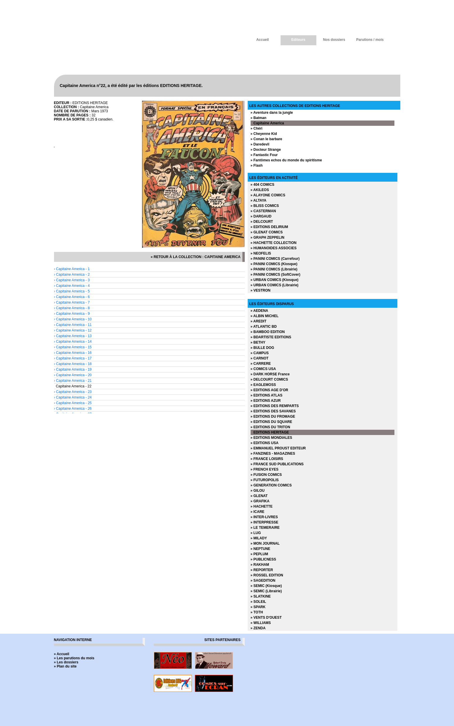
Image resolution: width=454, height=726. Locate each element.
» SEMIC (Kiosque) (266, 586)
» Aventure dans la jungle (272, 113)
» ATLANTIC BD (264, 326)
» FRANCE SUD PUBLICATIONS (277, 464)
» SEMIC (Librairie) (266, 591)
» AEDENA (259, 311)
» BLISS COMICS (265, 206)
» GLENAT (259, 496)
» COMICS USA (263, 369)
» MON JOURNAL (265, 543)
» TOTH (257, 612)
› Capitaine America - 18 (73, 364)
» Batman (258, 118)
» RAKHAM (260, 565)
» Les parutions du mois (74, 658)
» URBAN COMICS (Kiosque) (274, 280)
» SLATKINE (261, 596)
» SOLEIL (258, 602)
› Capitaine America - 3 (72, 280)
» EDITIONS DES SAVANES (273, 411)
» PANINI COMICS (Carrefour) (275, 259)
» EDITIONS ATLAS (267, 395)
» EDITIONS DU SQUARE (271, 422)
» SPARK (258, 607)
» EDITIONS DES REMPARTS (275, 406)
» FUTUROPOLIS (265, 480)
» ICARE (257, 512)
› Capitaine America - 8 (72, 308)
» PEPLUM (259, 554)
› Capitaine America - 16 (73, 353)
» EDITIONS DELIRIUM (269, 227)
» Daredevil (260, 144)
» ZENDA (258, 628)
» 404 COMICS (262, 185)
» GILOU (258, 491)
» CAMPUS (260, 353)
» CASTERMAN (263, 211)
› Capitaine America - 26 (73, 409)
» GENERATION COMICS (271, 485)
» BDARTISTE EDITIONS (271, 337)
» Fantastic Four (264, 155)
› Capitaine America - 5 (72, 291)
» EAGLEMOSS (263, 385)
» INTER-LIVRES (264, 517)
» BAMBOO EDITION (268, 332)
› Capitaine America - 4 (72, 286)
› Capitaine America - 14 (73, 341)
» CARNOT (260, 358)
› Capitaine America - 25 (73, 403)
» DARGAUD (261, 216)
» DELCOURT (262, 222)
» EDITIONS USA (265, 443)
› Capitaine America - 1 (72, 269)
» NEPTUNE (260, 549)
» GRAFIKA (260, 501)
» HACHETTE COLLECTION (274, 243)
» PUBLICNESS (263, 559)
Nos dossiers (334, 40)
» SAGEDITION (263, 580)
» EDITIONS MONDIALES (271, 438)
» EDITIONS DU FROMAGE (273, 416)
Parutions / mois (370, 40)
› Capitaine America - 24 (73, 397)
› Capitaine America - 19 (73, 369)
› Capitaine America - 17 (73, 358)
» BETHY (258, 342)
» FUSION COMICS (266, 475)
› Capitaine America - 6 (72, 297)
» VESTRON (261, 290)
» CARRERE (261, 364)
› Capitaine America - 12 (73, 330)
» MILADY (259, 538)
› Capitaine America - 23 (73, 392)
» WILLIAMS (261, 623)
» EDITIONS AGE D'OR (269, 390)
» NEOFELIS (261, 253)
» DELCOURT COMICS (269, 379)
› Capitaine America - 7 (72, 302)
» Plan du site (65, 666)
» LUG (256, 533)
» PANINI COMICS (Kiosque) (274, 264)
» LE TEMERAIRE (265, 528)
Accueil (262, 40)
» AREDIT (258, 321)
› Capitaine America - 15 (73, 347)
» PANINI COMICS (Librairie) (274, 269)
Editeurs (298, 40)
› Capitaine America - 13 (73, 336)
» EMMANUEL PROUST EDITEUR (278, 448)
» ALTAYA (258, 200)
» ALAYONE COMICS (268, 195)
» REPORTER (262, 570)
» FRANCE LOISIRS (267, 459)
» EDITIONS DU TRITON (270, 427)
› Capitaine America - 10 (73, 319)
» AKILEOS (260, 190)
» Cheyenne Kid (264, 134)
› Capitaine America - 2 (72, 274)
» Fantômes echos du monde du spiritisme (286, 160)
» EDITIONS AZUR (266, 401)
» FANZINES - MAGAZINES (273, 453)
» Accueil (61, 654)
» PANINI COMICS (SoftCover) (276, 274)
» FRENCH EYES (265, 469)
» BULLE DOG (262, 348)
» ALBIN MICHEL (265, 316)
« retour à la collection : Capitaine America (196, 257)
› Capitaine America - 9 (72, 314)
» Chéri (257, 128)
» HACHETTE (262, 506)
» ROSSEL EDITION (267, 575)
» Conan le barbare (266, 139)
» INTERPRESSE (265, 522)
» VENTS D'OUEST (266, 617)
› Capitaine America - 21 (73, 381)
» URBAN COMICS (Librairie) (274, 285)
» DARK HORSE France (270, 374)
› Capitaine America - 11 (73, 325)
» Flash (257, 165)
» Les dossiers (66, 662)
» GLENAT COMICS (267, 232)
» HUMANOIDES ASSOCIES (274, 248)
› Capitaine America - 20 (73, 375)
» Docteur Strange (266, 150)
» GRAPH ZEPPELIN (267, 237)
